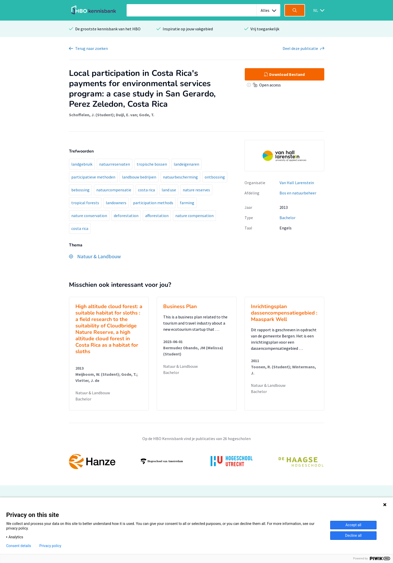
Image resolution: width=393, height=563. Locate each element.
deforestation (126, 215)
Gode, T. (146, 114)
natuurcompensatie (113, 189)
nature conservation (89, 215)
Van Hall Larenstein (297, 182)
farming (187, 202)
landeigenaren (186, 164)
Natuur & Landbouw (92, 392)
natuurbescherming (180, 177)
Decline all (353, 535)
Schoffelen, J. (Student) (91, 114)
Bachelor (287, 217)
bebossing (80, 189)
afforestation (157, 215)
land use (169, 189)
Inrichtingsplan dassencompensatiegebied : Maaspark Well (284, 313)
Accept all (353, 525)
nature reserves (196, 189)
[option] (196, 461)
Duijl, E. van (126, 114)
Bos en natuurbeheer (298, 193)
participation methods (153, 202)
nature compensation (194, 215)
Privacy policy (50, 546)
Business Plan (180, 306)
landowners (116, 202)
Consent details (18, 546)
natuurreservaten (114, 164)
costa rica (146, 189)
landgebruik (81, 164)
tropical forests (85, 202)
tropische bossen (152, 164)
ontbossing (215, 177)
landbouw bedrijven (139, 177)
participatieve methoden (93, 177)
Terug (91, 48)
